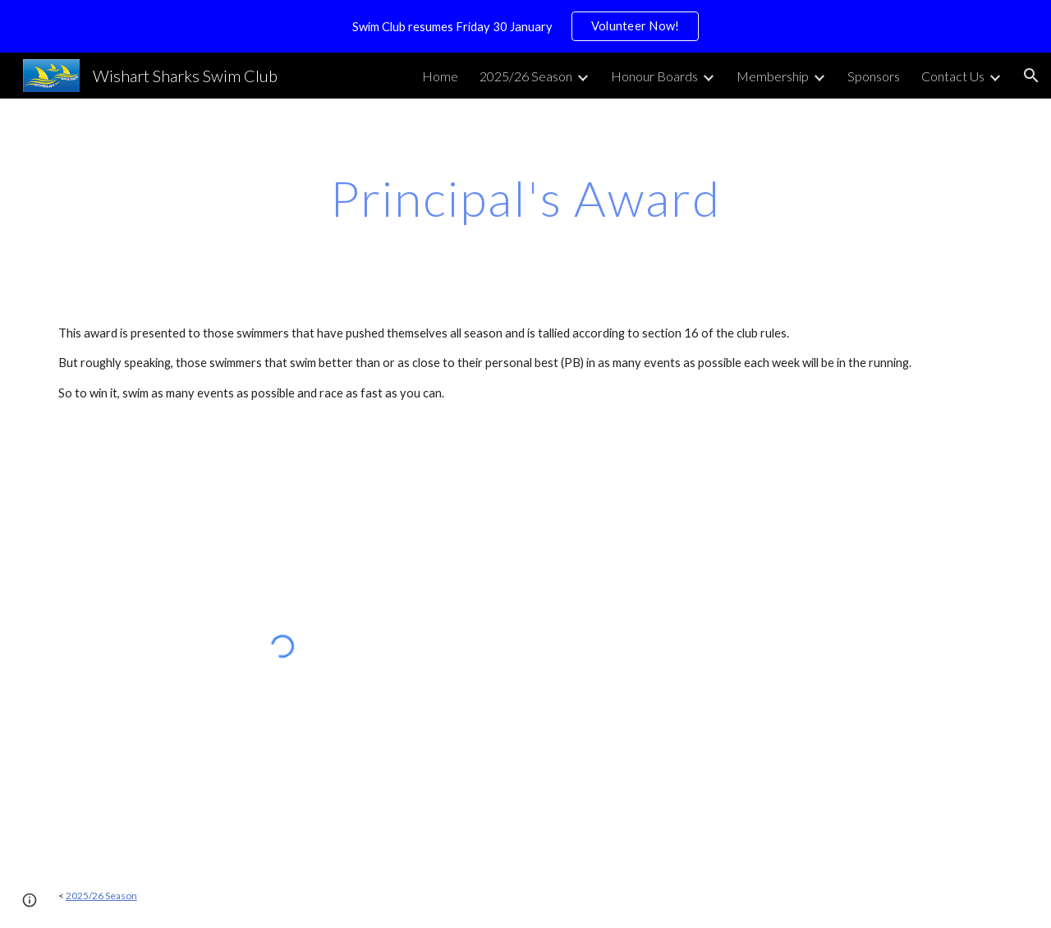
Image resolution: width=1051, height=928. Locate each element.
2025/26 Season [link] (526, 76)
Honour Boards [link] (654, 76)
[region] (525, 26)
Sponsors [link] (873, 76)
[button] (1031, 75)
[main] (525, 198)
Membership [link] (773, 76)
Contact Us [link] (952, 76)
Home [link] (440, 76)
